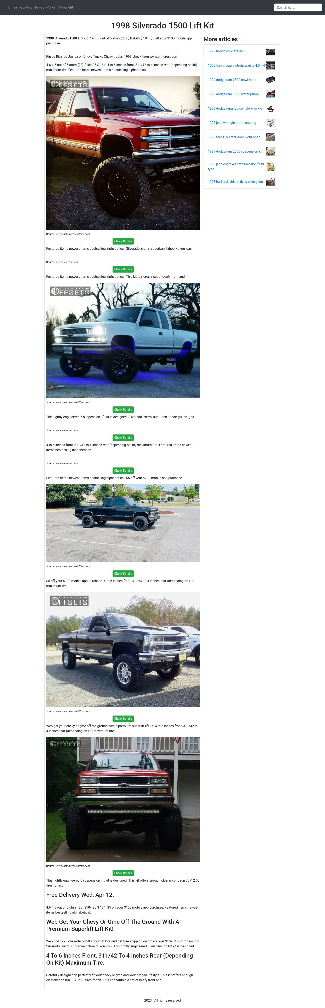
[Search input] (298, 7)
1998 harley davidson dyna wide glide (235, 182)
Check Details (123, 241)
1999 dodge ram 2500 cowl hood (232, 80)
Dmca (12, 7)
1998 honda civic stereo (225, 51)
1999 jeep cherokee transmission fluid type (236, 166)
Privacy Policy (45, 7)
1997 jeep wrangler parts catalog (232, 123)
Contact (26, 7)
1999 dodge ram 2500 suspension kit (235, 151)
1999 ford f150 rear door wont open (234, 137)
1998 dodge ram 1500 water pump (233, 94)
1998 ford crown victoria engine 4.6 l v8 (237, 65)
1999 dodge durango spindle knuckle (235, 108)
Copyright (66, 7)
